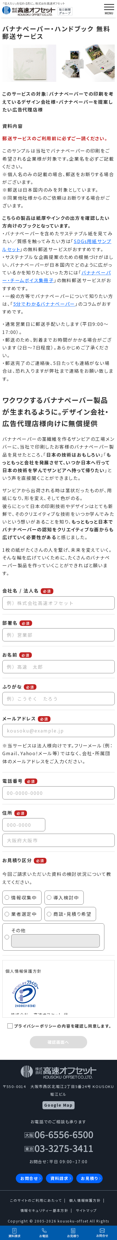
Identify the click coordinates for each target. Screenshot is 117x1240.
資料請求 (59, 1178)
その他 (55, 937)
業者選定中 (24, 913)
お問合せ (29, 1178)
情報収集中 (24, 897)
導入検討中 (66, 897)
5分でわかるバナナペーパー (44, 303)
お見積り (89, 1178)
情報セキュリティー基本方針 (44, 1210)
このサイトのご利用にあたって (36, 1200)
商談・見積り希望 (72, 913)
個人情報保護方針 (85, 1200)
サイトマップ (86, 1210)
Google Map (58, 1105)
